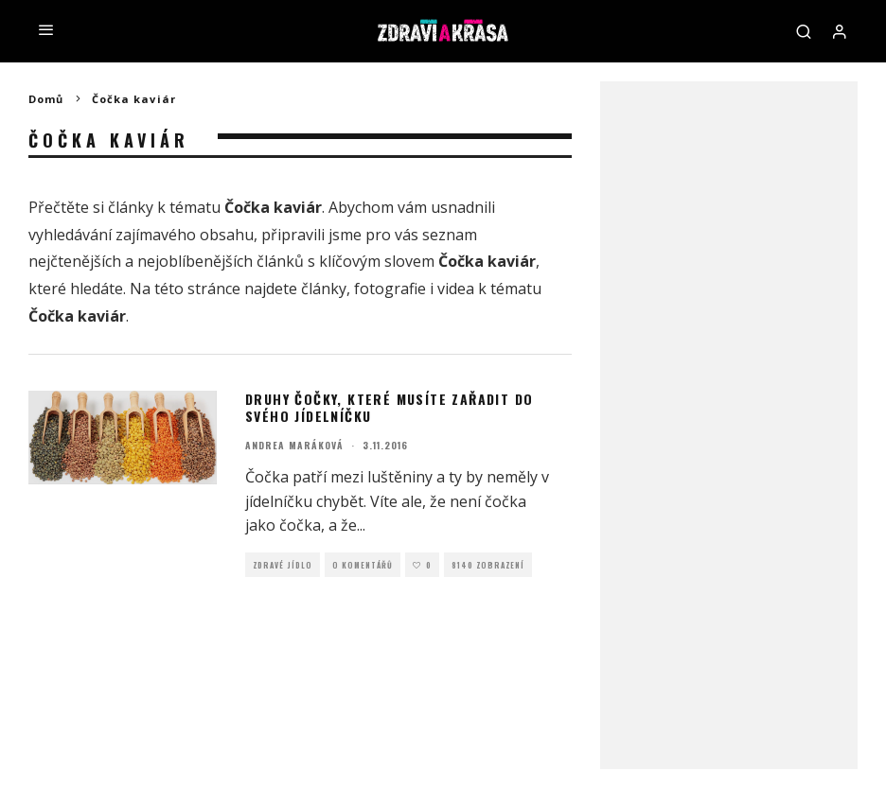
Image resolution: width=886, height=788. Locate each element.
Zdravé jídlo (282, 564)
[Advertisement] (729, 384)
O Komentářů (362, 564)
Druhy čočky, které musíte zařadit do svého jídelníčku (389, 407)
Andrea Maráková (294, 445)
